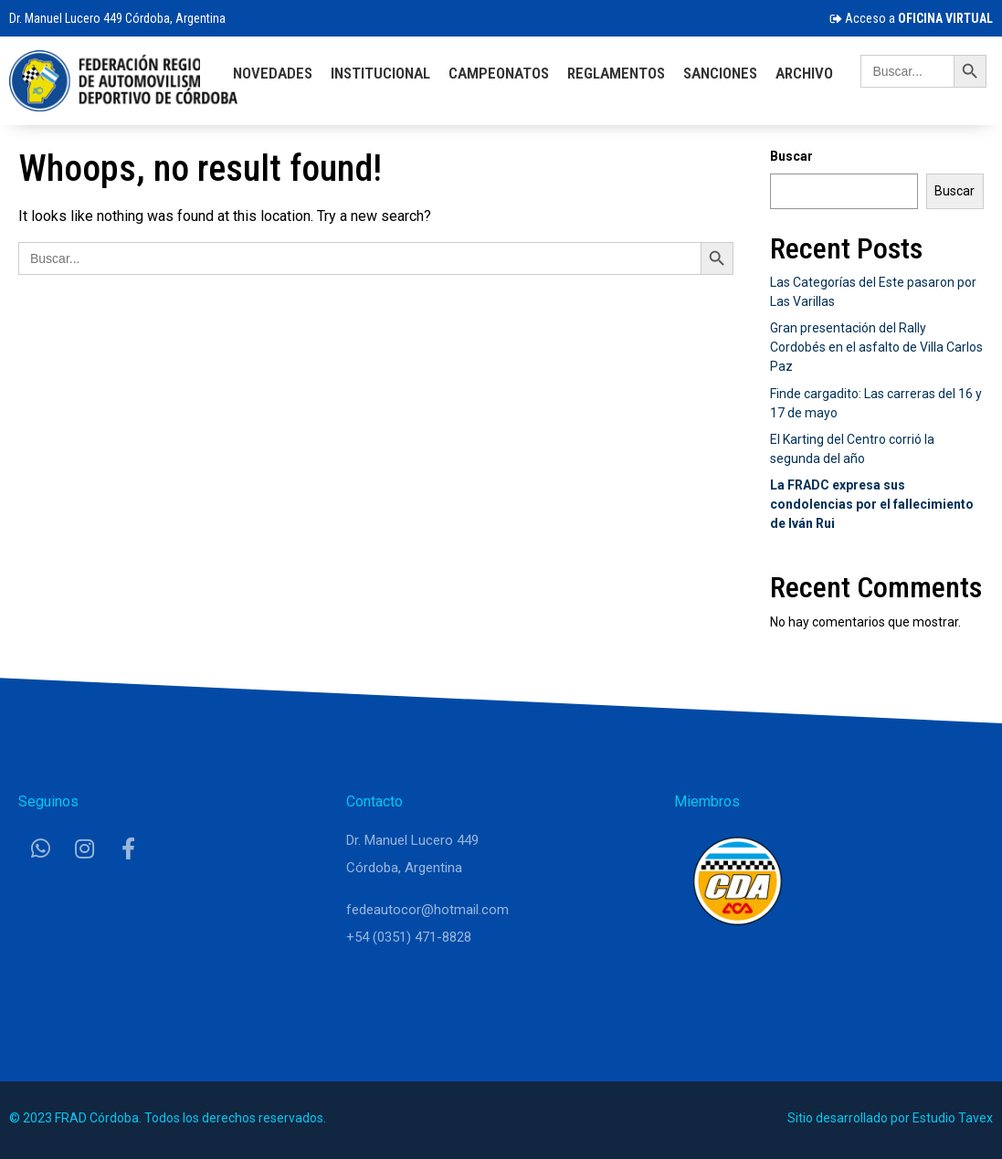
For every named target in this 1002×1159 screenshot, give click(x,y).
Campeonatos (498, 73)
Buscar (791, 156)
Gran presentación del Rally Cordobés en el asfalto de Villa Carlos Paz (876, 347)
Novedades (272, 73)
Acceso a (911, 18)
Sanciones (720, 73)
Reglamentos (616, 73)
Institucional (380, 73)
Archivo (804, 73)
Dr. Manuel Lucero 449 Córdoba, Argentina (117, 18)
